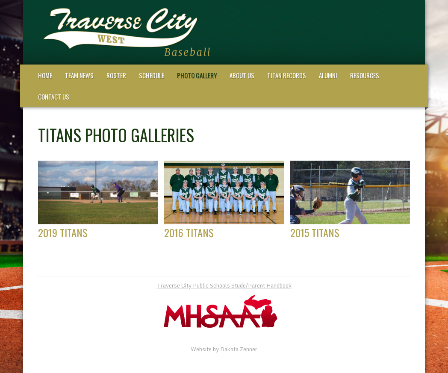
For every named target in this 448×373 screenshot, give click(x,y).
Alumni (328, 75)
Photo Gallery (197, 75)
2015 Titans (314, 232)
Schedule (151, 75)
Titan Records (286, 75)
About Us (242, 75)
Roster (116, 75)
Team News (79, 75)
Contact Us (53, 96)
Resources (364, 75)
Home (45, 75)
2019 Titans (63, 232)
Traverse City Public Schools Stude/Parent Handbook (224, 285)
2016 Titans (189, 232)
